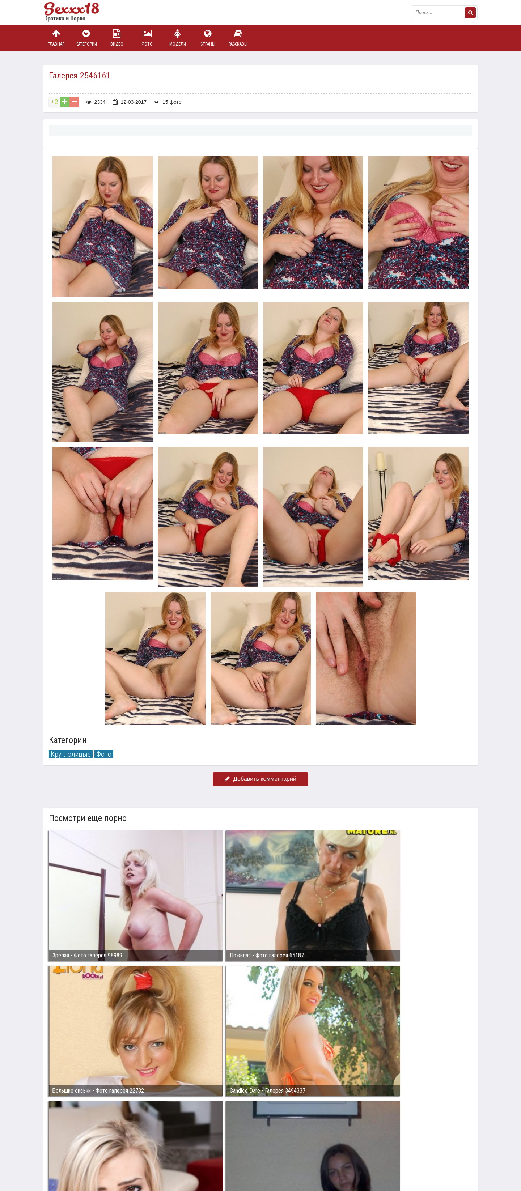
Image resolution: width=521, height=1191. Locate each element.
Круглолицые (71, 754)
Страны (207, 38)
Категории (86, 38)
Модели (177, 38)
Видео (117, 38)
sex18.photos (120, 1152)
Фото (147, 38)
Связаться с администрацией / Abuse (87, 1146)
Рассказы (238, 38)
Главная (56, 38)
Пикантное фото (79, 12)
